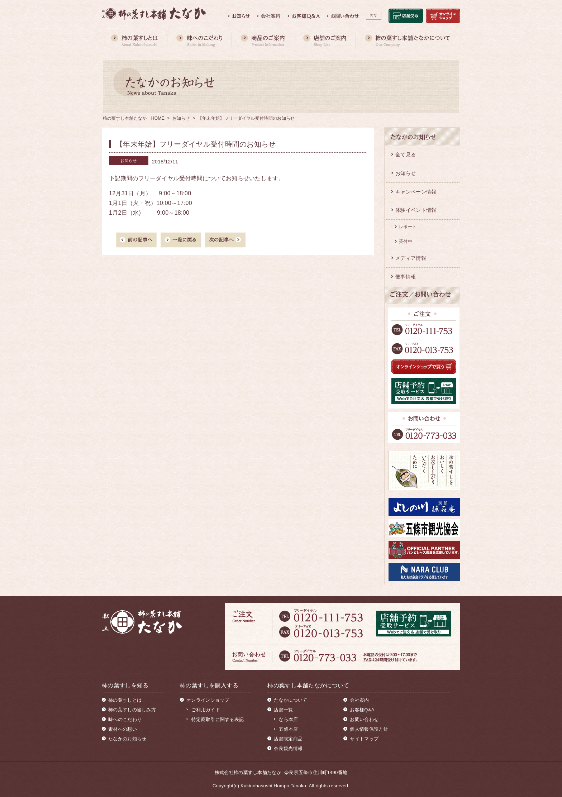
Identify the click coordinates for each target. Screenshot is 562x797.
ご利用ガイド (205, 709)
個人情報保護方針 (369, 729)
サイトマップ (364, 738)
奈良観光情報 (288, 748)
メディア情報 (410, 258)
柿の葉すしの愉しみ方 (132, 709)
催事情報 (405, 277)
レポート (407, 226)
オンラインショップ (207, 700)
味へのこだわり (125, 719)
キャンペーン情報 (415, 192)
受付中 (405, 241)
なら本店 (288, 719)
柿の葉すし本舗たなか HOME (134, 118)
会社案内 (359, 700)
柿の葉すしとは (125, 700)
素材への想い (122, 729)
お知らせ (181, 118)
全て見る (405, 154)
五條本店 (288, 729)
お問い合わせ (364, 719)
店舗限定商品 (288, 738)
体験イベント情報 (415, 210)
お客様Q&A (362, 709)
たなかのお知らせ (127, 738)
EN (373, 15)
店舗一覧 (283, 709)
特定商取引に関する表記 (217, 719)
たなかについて (290, 700)
